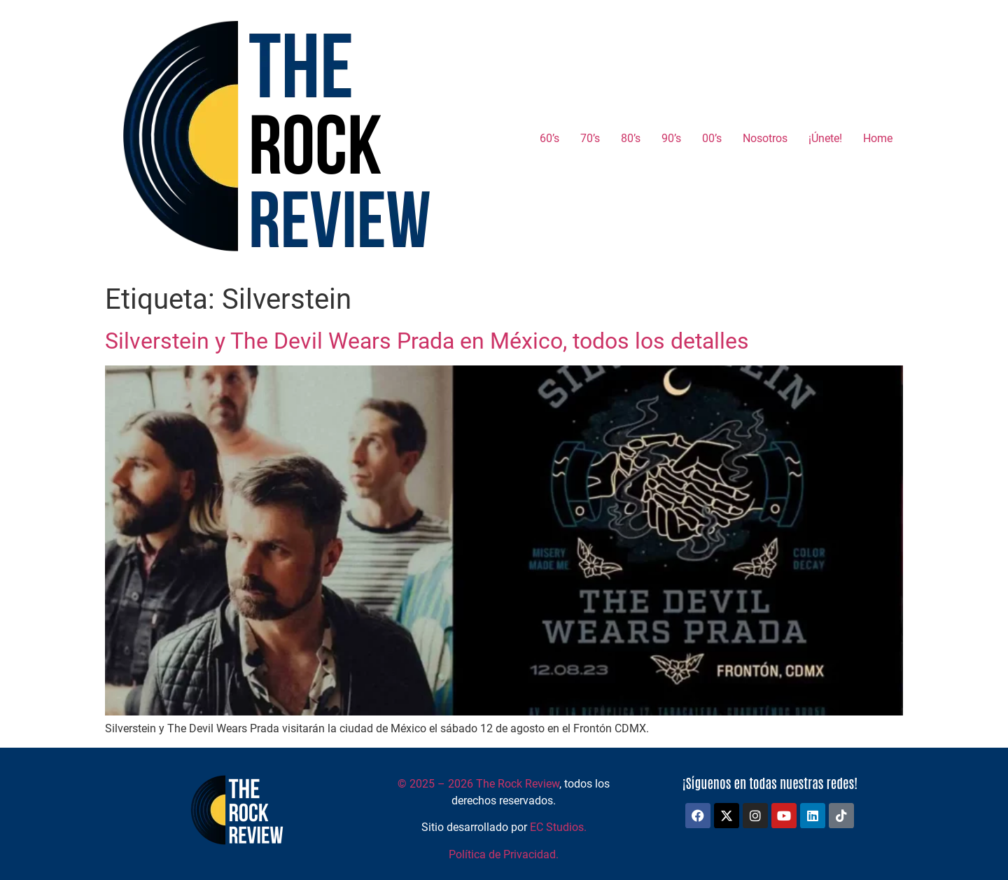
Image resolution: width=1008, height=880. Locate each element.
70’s (590, 138)
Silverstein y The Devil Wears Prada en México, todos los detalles (427, 341)
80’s (630, 138)
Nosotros (765, 138)
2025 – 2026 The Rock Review (478, 783)
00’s (712, 138)
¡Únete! (825, 138)
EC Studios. (558, 827)
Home (877, 138)
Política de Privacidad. (504, 854)
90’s (671, 138)
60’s (549, 138)
